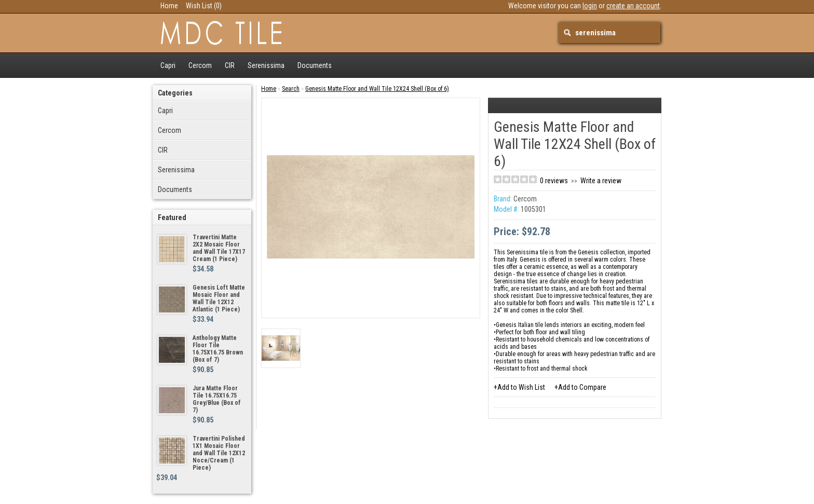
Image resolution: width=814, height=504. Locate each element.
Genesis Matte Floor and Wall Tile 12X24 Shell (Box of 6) (377, 88)
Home (169, 6)
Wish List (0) (204, 6)
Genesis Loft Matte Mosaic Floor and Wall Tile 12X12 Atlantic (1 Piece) (219, 298)
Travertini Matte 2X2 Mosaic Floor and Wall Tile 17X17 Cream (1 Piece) (219, 248)
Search (291, 88)
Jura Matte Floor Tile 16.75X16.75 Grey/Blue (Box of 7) (217, 399)
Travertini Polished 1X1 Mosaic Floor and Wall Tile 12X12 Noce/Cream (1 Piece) (219, 453)
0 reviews (554, 180)
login (589, 6)
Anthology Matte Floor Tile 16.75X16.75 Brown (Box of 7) (218, 348)
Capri (167, 65)
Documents (314, 65)
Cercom (200, 65)
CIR (230, 65)
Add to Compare (582, 387)
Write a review (600, 180)
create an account (633, 6)
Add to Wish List (521, 387)
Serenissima (266, 65)
